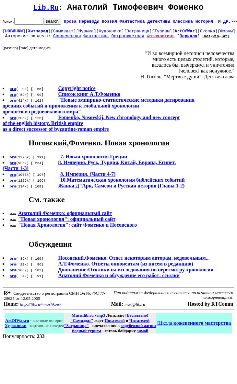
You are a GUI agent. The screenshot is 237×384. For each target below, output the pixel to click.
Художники (110, 34)
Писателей (114, 324)
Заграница (137, 34)
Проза (70, 23)
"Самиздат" (81, 324)
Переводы (89, 23)
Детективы (158, 23)
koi (207, 39)
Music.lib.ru (83, 319)
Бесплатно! (137, 319)
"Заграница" (76, 329)
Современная (67, 39)
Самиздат (63, 34)
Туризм (162, 34)
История (204, 23)
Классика (182, 23)
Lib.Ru (46, 9)
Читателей (139, 324)
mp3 (101, 319)
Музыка (86, 34)
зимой (142, 334)
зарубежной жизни (138, 329)
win (215, 39)
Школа (194, 327)
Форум (226, 34)
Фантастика (132, 23)
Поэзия (109, 23)
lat (224, 39)
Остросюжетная (127, 39)
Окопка (207, 34)
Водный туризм (86, 334)
